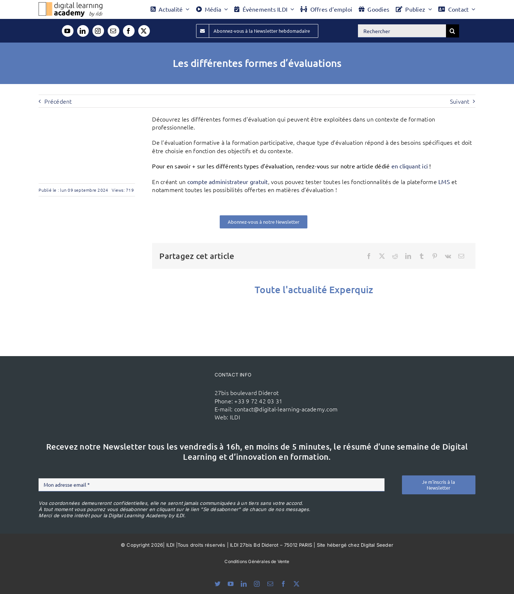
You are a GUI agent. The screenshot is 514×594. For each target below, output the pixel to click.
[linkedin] (83, 31)
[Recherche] (452, 30)
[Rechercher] (402, 30)
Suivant (460, 101)
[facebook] (129, 31)
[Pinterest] (434, 256)
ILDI (235, 417)
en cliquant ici (409, 166)
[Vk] (448, 256)
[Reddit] (395, 256)
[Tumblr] (421, 256)
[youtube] (67, 31)
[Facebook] (368, 256)
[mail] (113, 31)
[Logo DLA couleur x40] (71, 5)
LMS (444, 181)
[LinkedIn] (408, 256)
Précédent (58, 101)
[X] (382, 256)
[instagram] (98, 31)
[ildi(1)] (172, 384)
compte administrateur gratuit (227, 181)
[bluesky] (217, 584)
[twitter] (144, 31)
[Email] (461, 256)
